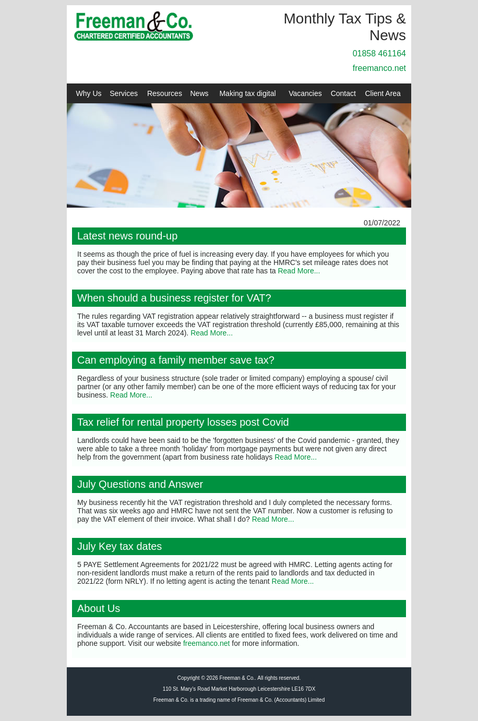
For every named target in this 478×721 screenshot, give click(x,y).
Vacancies (305, 93)
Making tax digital (247, 93)
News (199, 93)
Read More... (299, 271)
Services (124, 93)
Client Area (382, 93)
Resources (164, 93)
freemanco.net (379, 68)
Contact (343, 93)
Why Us (89, 93)
